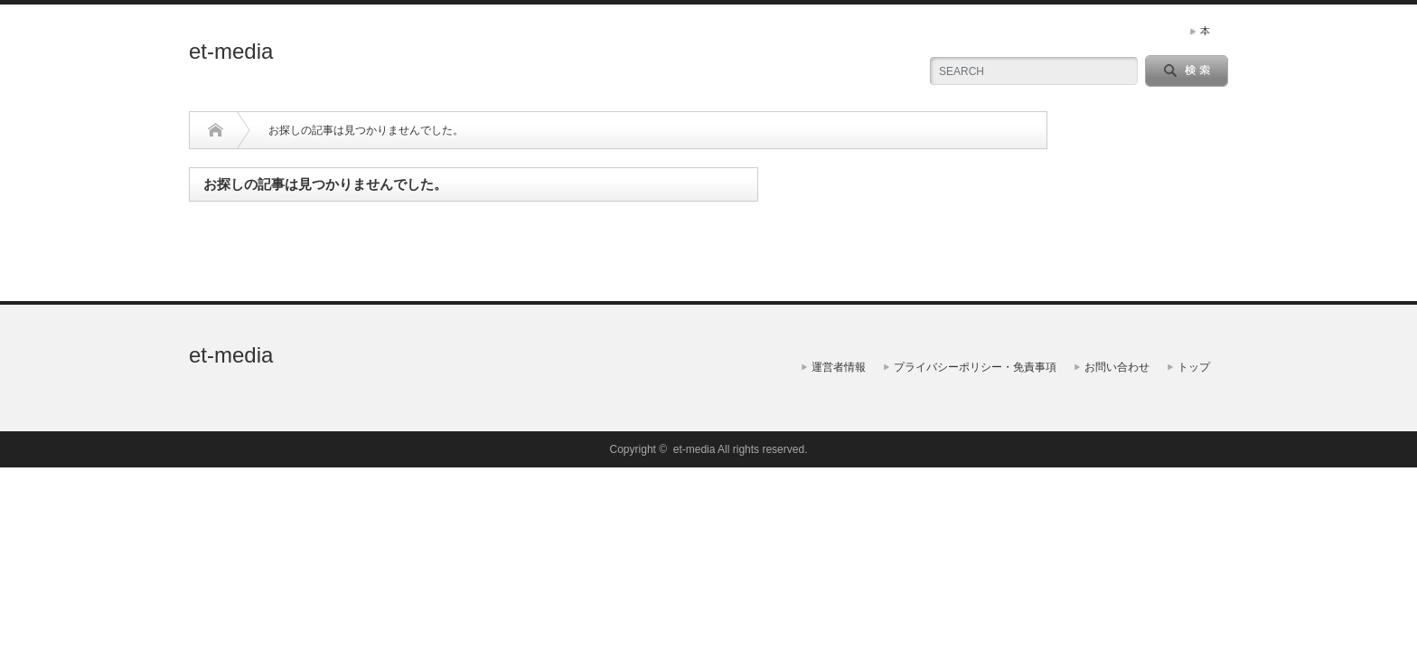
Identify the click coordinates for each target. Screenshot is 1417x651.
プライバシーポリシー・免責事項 (975, 367)
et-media (231, 51)
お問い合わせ (1117, 367)
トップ (1194, 367)
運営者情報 (839, 367)
